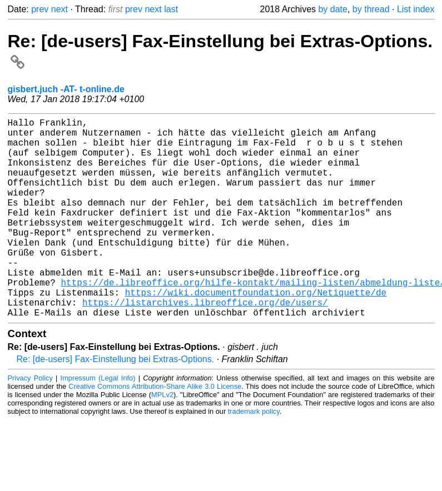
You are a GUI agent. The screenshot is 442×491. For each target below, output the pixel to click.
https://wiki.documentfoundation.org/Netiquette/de (255, 332)
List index (416, 9)
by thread (371, 9)
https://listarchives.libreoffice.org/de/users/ (205, 344)
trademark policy (254, 456)
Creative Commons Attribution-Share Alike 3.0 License (154, 431)
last (171, 9)
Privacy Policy (30, 422)
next (59, 9)
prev (39, 9)
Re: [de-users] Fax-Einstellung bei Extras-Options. (116, 403)
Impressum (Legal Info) (98, 422)
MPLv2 (162, 439)
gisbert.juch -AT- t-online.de (66, 89)
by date (332, 9)
